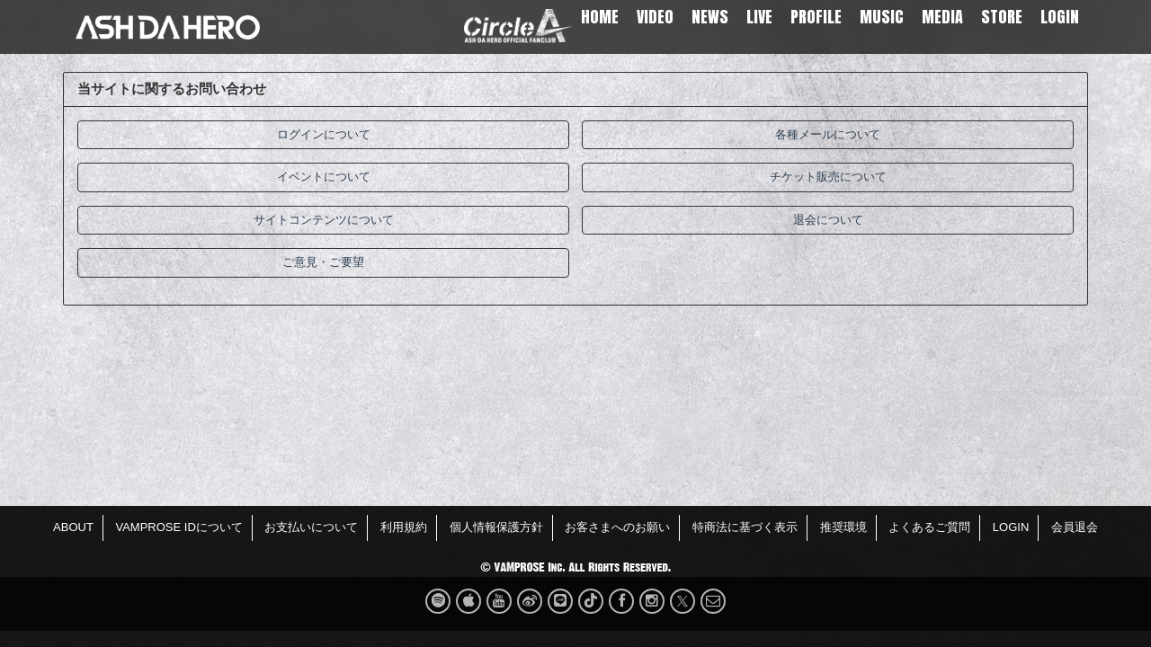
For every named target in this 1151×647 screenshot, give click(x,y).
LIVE (759, 16)
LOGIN (1059, 16)
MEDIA (942, 16)
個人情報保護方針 (496, 527)
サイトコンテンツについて (324, 219)
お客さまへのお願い (617, 527)
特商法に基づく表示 (745, 527)
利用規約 (403, 527)
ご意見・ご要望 (323, 262)
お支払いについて (311, 527)
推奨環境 (843, 527)
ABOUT (73, 527)
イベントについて (323, 176)
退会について (828, 219)
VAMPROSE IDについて (178, 527)
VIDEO (655, 16)
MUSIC (882, 16)
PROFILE (816, 16)
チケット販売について (828, 176)
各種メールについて (827, 134)
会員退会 (1074, 527)
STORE (1001, 16)
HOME (600, 16)
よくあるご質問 (929, 527)
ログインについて (323, 134)
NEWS (709, 16)
